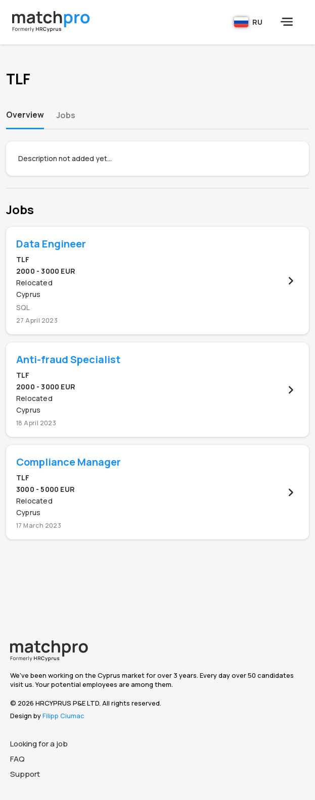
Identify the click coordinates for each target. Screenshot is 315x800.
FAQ (17, 759)
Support (25, 774)
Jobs (65, 115)
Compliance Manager (68, 462)
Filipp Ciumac (63, 715)
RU (248, 22)
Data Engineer (51, 244)
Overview (25, 114)
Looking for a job (39, 743)
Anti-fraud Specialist (68, 359)
